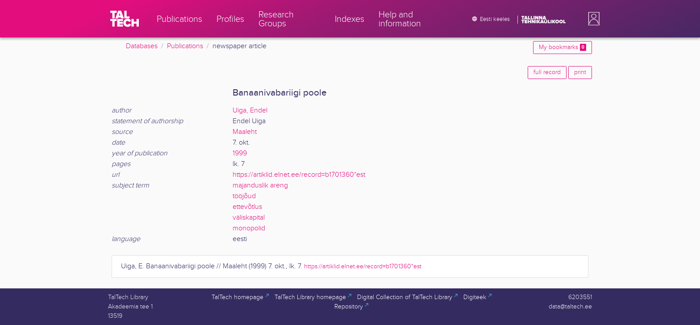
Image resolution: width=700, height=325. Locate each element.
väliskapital (249, 217)
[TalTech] (124, 18)
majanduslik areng (260, 185)
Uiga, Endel (250, 110)
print (580, 72)
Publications (185, 46)
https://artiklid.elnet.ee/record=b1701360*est (299, 175)
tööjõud (244, 196)
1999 (240, 153)
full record (547, 72)
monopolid (249, 228)
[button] (592, 19)
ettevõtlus (247, 207)
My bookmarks (562, 47)
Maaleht (245, 132)
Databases (142, 46)
